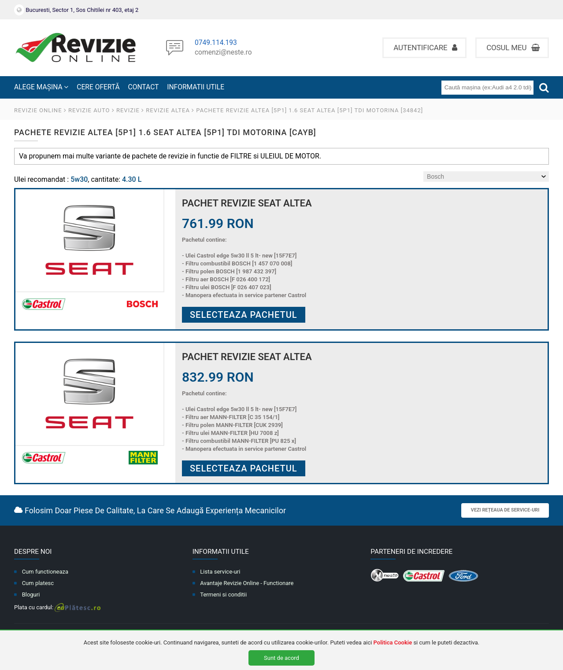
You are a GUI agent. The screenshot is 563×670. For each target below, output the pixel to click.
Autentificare (425, 47)
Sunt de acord (281, 658)
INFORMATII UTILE (195, 87)
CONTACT (143, 87)
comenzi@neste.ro (223, 52)
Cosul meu (513, 47)
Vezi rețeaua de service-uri (505, 510)
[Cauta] (544, 87)
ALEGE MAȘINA (41, 87)
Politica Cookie (393, 642)
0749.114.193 (216, 43)
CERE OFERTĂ (98, 87)
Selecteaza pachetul (243, 314)
